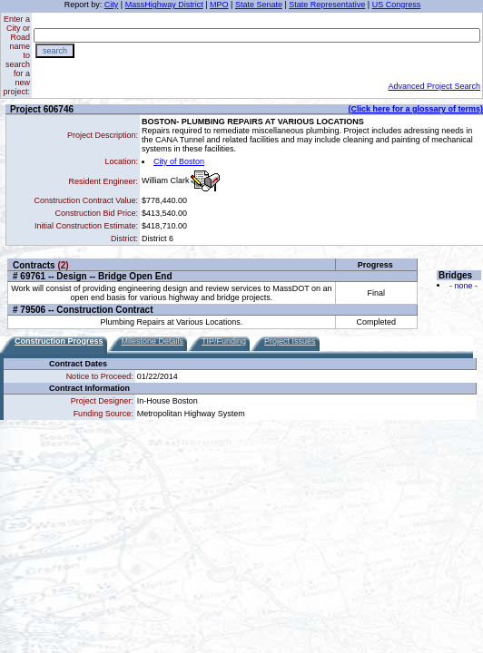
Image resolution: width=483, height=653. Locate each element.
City (111, 4)
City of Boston (178, 161)
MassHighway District (164, 4)
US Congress (396, 4)
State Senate (258, 4)
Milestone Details (153, 341)
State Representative (327, 4)
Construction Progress (59, 341)
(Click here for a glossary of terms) (415, 108)
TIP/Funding (224, 341)
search (55, 50)
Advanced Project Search (434, 86)
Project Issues (290, 341)
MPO (219, 4)
